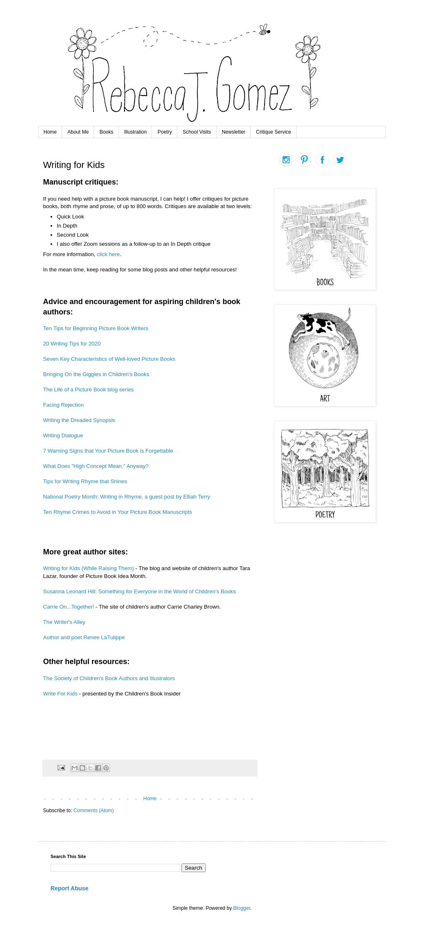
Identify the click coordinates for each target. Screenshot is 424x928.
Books (106, 132)
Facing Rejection (64, 405)
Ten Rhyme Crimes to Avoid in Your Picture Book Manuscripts (117, 512)
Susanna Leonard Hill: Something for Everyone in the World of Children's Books (139, 591)
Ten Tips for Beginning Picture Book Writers (95, 328)
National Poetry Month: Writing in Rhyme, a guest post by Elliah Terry (126, 497)
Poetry (164, 132)
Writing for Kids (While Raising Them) (89, 568)
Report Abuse (69, 888)
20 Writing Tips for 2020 (72, 344)
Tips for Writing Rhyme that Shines (85, 481)
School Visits (197, 132)
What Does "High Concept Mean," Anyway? (96, 466)
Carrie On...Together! (68, 607)
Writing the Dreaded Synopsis (79, 420)
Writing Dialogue (63, 435)
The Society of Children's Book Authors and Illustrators (109, 678)
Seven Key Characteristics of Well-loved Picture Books (109, 359)
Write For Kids (60, 694)
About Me (78, 132)
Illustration (135, 132)
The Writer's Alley (64, 622)
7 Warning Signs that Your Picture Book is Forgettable (108, 451)
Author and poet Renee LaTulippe (84, 637)
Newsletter (234, 132)
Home (50, 132)
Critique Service (273, 132)
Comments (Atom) (93, 810)
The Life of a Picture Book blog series (88, 389)
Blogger (241, 908)
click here (108, 254)
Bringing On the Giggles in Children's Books (96, 374)
